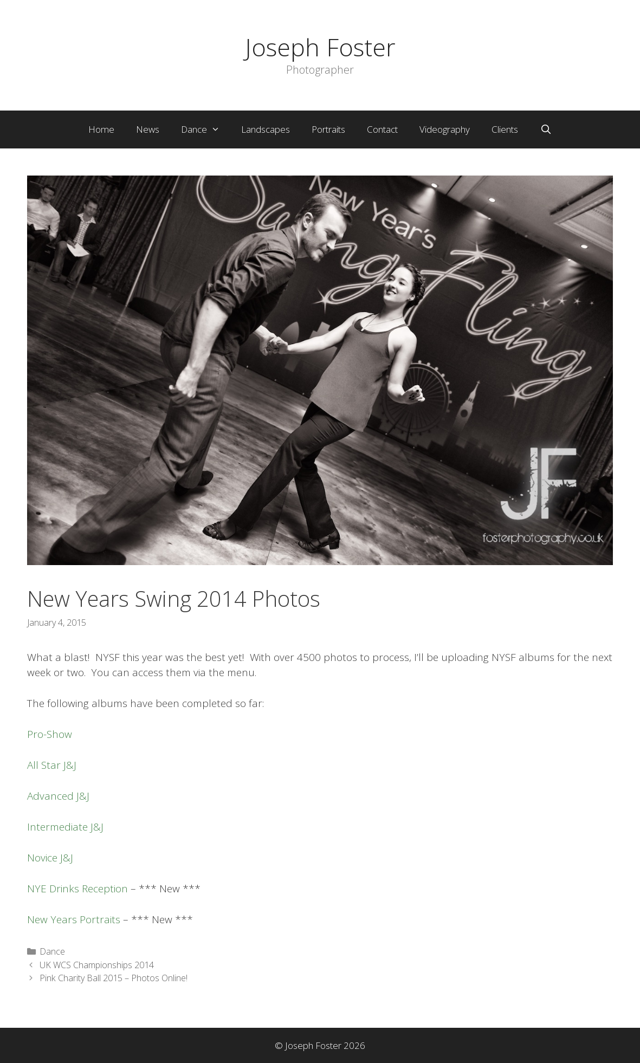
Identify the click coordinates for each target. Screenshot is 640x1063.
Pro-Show (49, 734)
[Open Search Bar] (546, 129)
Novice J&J (50, 858)
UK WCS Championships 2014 (97, 965)
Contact (382, 129)
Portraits (328, 129)
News (147, 129)
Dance (206, 129)
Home (101, 129)
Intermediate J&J (65, 827)
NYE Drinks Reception (77, 888)
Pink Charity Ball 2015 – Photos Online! (114, 978)
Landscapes (265, 129)
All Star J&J (51, 765)
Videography (444, 129)
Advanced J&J (58, 796)
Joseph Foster (320, 46)
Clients (505, 129)
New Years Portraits (73, 919)
